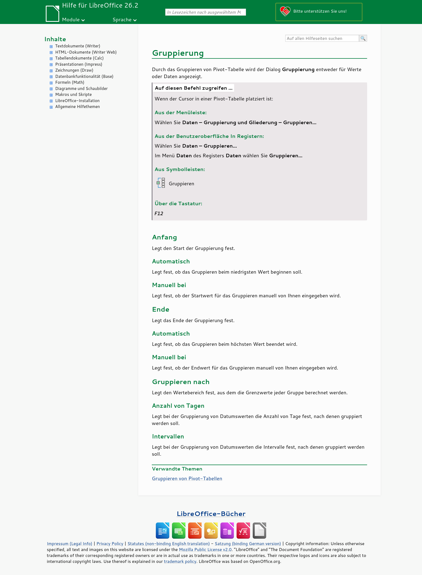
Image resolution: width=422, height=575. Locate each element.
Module (71, 19)
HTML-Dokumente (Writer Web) (86, 52)
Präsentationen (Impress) (78, 64)
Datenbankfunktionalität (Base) (84, 76)
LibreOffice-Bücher (211, 513)
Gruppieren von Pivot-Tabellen (187, 478)
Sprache (121, 19)
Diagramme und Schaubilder (81, 88)
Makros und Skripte (73, 94)
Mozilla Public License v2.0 (205, 549)
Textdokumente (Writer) (77, 46)
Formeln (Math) (69, 82)
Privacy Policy (109, 543)
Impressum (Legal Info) (69, 543)
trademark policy (180, 561)
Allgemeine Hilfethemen (77, 106)
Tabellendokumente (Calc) (79, 58)
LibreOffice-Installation (77, 100)
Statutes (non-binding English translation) (168, 543)
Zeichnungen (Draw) (74, 70)
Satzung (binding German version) (248, 543)
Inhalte (55, 39)
